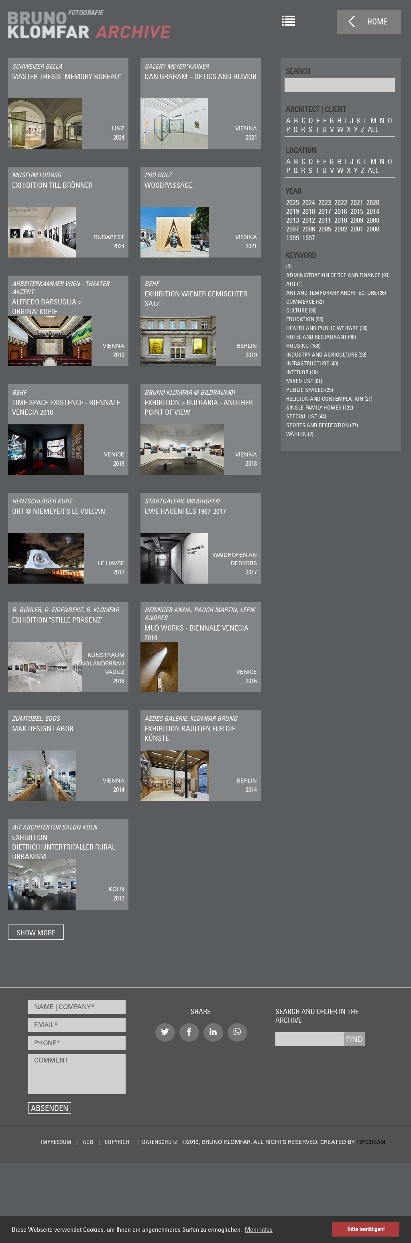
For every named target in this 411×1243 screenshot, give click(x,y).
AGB (88, 1142)
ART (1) (294, 284)
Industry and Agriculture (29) (326, 354)
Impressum (56, 1142)
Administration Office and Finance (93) (338, 275)
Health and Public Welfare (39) (327, 328)
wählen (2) (299, 434)
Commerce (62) (305, 301)
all (373, 129)
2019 (292, 211)
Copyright (118, 1142)
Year (293, 191)
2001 (356, 228)
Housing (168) (303, 345)
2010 (340, 220)
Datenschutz (159, 1142)
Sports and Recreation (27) (322, 425)
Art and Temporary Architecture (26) (336, 292)
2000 (372, 228)
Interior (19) (302, 372)
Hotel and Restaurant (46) (321, 337)
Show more (35, 932)
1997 (308, 237)
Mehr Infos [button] (259, 1229)
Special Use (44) (306, 416)
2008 (372, 220)
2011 (324, 220)
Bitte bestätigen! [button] (366, 1229)
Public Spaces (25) (309, 389)
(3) (289, 266)
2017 (324, 211)
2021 (356, 202)
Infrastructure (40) (312, 363)
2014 (372, 211)
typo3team (370, 1142)
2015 (356, 211)
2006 (308, 228)
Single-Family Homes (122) (319, 407)
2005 (324, 228)
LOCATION (301, 150)
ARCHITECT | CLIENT (316, 109)
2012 (308, 220)
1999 (292, 237)
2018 (308, 211)
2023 (324, 202)
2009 (356, 220)
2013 (292, 220)
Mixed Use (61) (304, 381)
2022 (340, 202)
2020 (372, 202)
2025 (292, 202)
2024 (308, 202)
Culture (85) (301, 310)
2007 (292, 228)
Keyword (301, 255)
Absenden (49, 1108)
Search (298, 71)
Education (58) (305, 319)
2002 (340, 228)
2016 (340, 211)
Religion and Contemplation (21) (329, 398)
